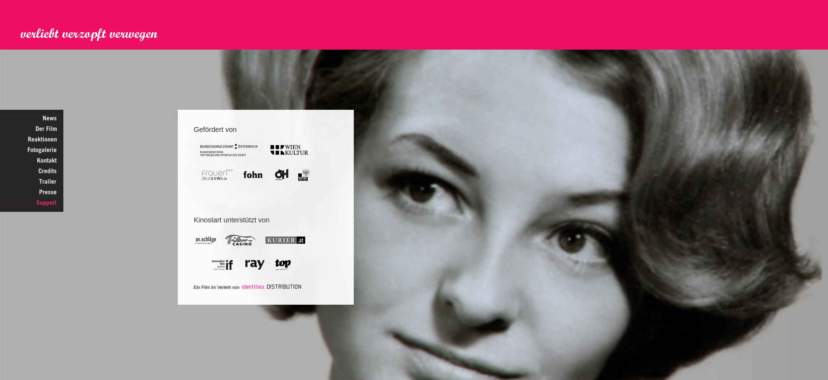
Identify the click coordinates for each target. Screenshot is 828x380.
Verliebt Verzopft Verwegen (94, 35)
